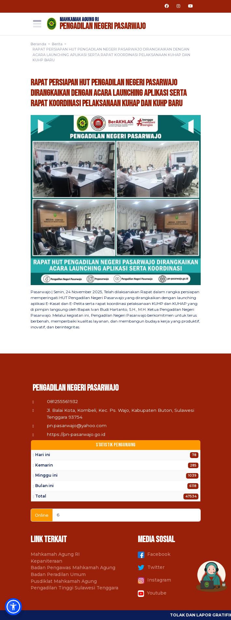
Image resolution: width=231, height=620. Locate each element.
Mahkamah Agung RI (55, 554)
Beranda (38, 44)
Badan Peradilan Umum (58, 574)
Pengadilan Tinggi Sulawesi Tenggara (74, 587)
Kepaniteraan (46, 561)
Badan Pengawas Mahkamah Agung (73, 567)
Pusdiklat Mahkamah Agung (64, 581)
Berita (57, 44)
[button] (13, 606)
